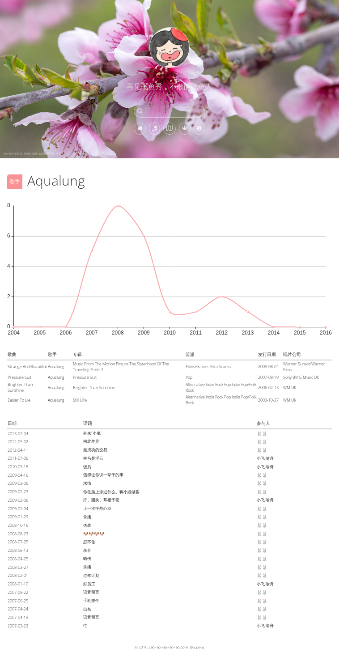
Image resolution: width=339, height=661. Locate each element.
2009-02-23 (18, 492)
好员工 (89, 584)
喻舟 (270, 458)
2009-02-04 (18, 509)
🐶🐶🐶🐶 (94, 534)
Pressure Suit (19, 377)
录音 (87, 550)
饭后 (87, 467)
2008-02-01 (18, 575)
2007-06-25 (18, 601)
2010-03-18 (18, 467)
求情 (87, 483)
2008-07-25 (18, 542)
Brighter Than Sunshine (20, 387)
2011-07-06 (18, 458)
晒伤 (87, 558)
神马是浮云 (93, 458)
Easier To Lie (19, 400)
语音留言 (91, 592)
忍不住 (89, 542)
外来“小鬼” (92, 433)
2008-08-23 (18, 534)
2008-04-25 (18, 559)
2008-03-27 (18, 567)
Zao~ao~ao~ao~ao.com (168, 646)
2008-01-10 (18, 584)
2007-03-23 (18, 626)
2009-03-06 (18, 483)
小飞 (261, 458)
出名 (87, 609)
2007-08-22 (18, 592)
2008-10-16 (18, 525)
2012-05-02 (18, 442)
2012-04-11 (18, 450)
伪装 (87, 525)
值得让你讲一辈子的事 (103, 475)
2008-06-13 (18, 550)
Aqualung (56, 366)
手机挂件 (91, 600)
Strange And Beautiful (27, 366)
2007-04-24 (18, 609)
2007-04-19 (18, 617)
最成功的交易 (95, 450)
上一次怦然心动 (97, 508)
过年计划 (91, 575)
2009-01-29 (18, 517)
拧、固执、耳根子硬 (101, 500)
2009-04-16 (18, 475)
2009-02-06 (18, 500)
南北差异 (91, 441)
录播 (87, 517)
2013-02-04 (18, 433)
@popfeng (197, 647)
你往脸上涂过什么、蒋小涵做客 (111, 492)
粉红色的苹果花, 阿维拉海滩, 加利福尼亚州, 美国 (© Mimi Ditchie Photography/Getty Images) (59, 154)
